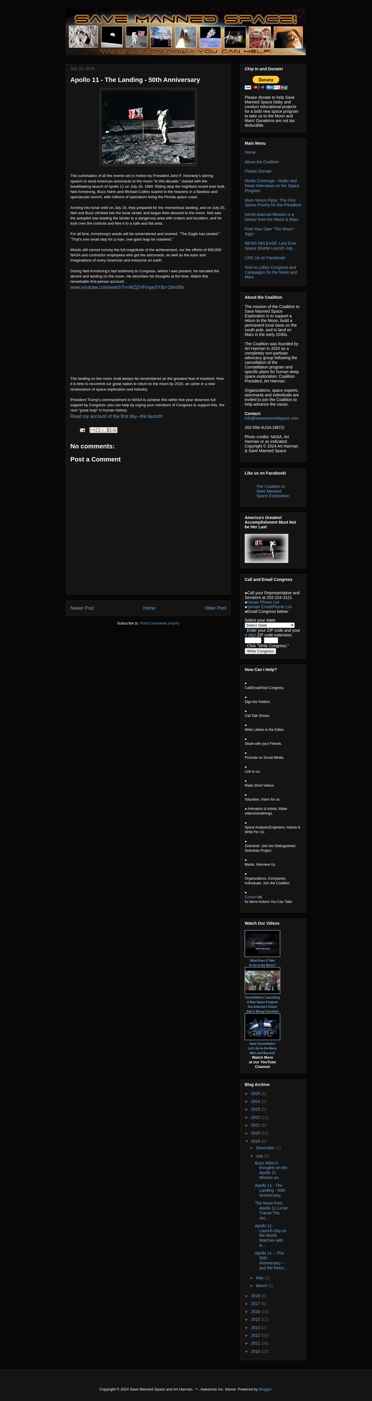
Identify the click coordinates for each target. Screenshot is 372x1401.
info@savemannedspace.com (271, 418)
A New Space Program (262, 1002)
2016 (256, 1311)
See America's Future (262, 1006)
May (260, 1277)
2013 (256, 1327)
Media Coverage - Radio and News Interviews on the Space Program (272, 185)
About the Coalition (262, 162)
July (260, 1156)
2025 (256, 1093)
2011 (256, 1343)
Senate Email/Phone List (269, 606)
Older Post (215, 608)
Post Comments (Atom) (159, 623)
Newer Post (82, 608)
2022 (256, 1117)
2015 (256, 1319)
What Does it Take (262, 960)
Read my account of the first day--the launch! (116, 416)
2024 (256, 1101)
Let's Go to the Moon (262, 1048)
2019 (256, 1141)
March (262, 1285)
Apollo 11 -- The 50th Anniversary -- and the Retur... (271, 1260)
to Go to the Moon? (262, 965)
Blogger (265, 1389)
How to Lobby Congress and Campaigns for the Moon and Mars (271, 272)
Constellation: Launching (262, 997)
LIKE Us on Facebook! (265, 257)
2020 (256, 1133)
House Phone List (263, 602)
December (266, 1148)
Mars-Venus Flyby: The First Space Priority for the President (273, 202)
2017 (256, 1303)
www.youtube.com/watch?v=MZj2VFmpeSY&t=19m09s (127, 287)
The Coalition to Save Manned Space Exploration (272, 491)
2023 (256, 1109)
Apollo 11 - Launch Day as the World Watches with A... (270, 1235)
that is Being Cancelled (262, 1011)
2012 (256, 1335)
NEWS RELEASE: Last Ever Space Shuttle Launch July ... (271, 246)
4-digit (250, 635)
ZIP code (275, 630)
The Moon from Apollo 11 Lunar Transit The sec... (271, 1210)
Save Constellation (262, 1043)
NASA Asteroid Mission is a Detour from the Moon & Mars (271, 217)
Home (149, 608)
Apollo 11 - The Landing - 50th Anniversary (270, 1190)
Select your (255, 620)
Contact (251, 897)
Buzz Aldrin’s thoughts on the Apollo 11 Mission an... (271, 1170)
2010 (256, 1351)
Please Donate (258, 171)
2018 (256, 1295)
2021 (256, 1125)
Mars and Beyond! (262, 1053)
